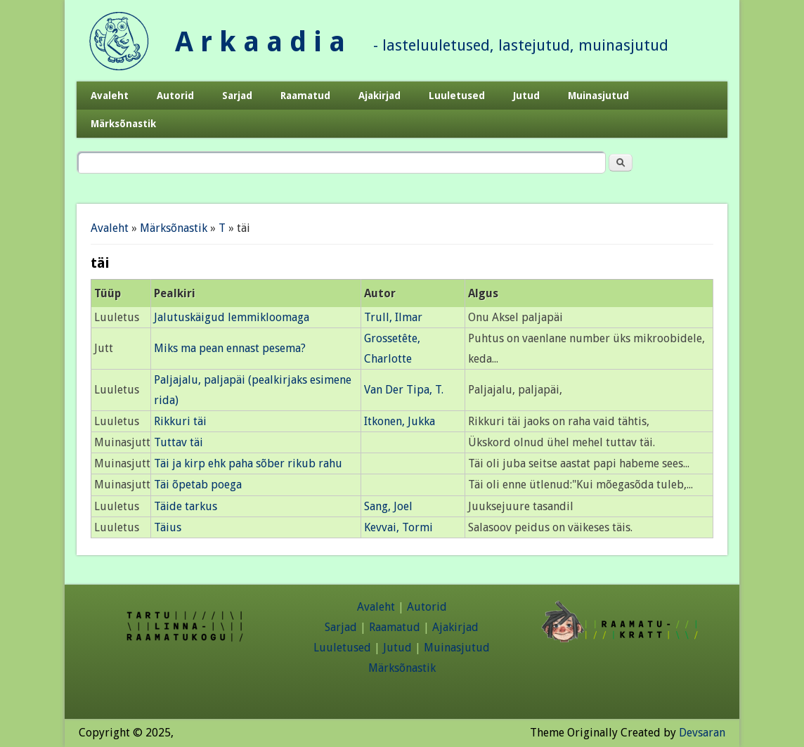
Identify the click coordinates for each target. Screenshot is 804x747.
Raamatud (305, 95)
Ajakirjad (379, 95)
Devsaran (702, 732)
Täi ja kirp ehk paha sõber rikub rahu (248, 463)
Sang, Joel (388, 506)
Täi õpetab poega (198, 484)
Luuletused (457, 95)
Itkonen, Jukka (399, 421)
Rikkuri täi (180, 421)
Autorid (175, 95)
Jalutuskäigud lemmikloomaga (231, 317)
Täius (167, 527)
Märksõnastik (123, 123)
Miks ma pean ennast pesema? (230, 348)
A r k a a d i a (260, 41)
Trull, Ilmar (393, 317)
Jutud (526, 95)
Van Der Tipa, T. (403, 389)
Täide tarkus (185, 506)
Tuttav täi (178, 442)
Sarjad (237, 95)
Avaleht (110, 95)
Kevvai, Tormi (398, 527)
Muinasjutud (598, 95)
